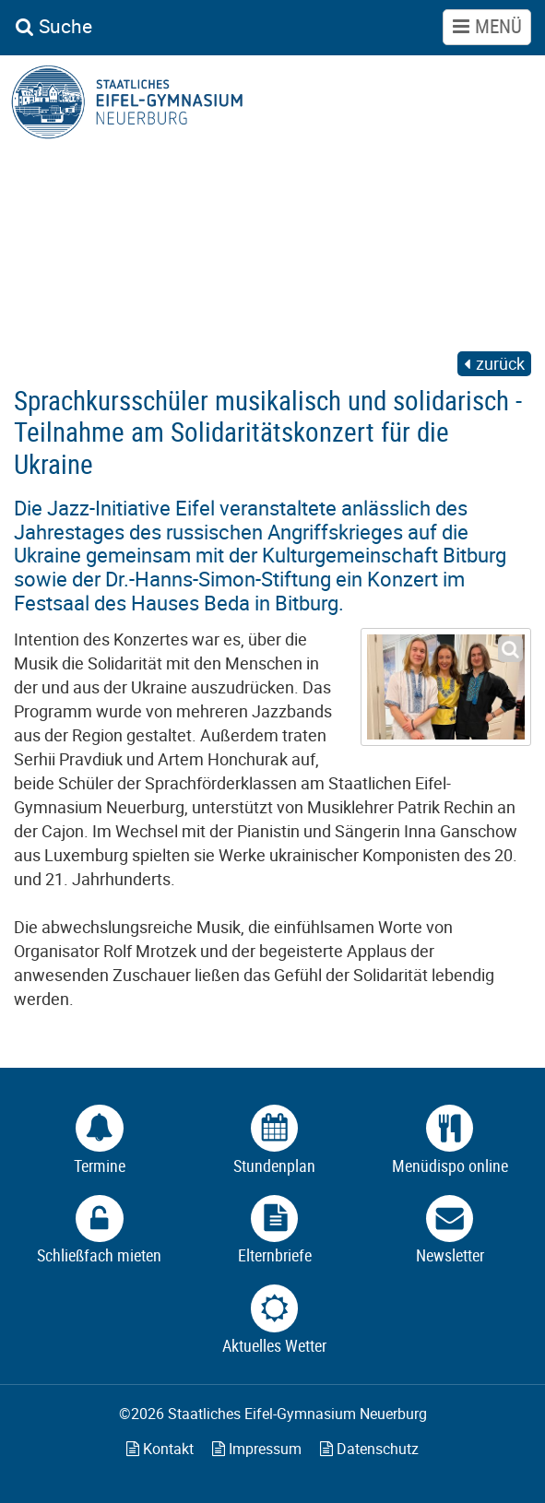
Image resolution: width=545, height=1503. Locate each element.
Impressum (257, 1448)
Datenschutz (369, 1448)
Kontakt (160, 1448)
